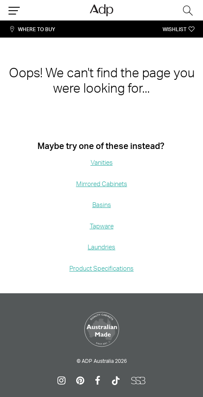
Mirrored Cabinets (101, 184)
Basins (101, 205)
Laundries (101, 247)
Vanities (102, 162)
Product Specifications (101, 268)
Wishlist (174, 29)
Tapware (102, 226)
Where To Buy (36, 29)
